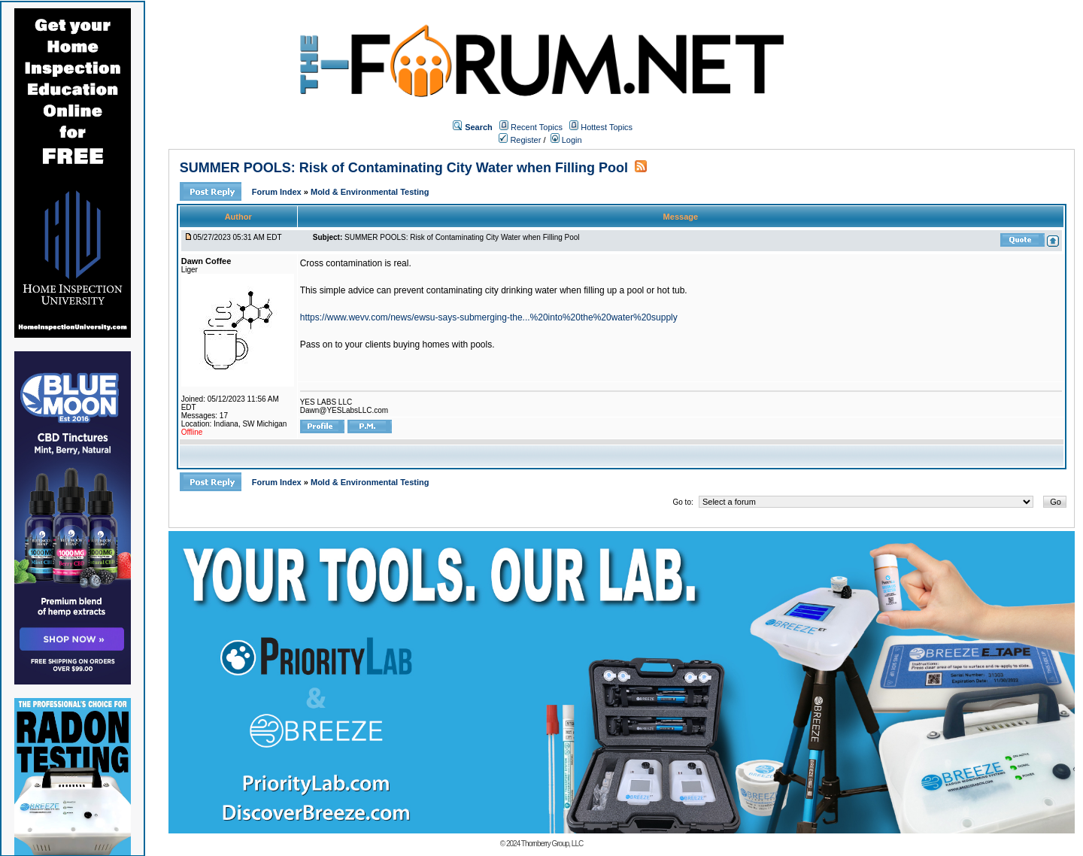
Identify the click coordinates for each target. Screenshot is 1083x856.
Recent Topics (537, 127)
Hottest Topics (607, 127)
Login (566, 139)
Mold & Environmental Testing (370, 191)
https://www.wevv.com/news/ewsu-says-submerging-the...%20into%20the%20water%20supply (489, 317)
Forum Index (278, 191)
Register (520, 139)
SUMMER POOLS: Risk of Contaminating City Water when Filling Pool (404, 167)
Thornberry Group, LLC (552, 843)
